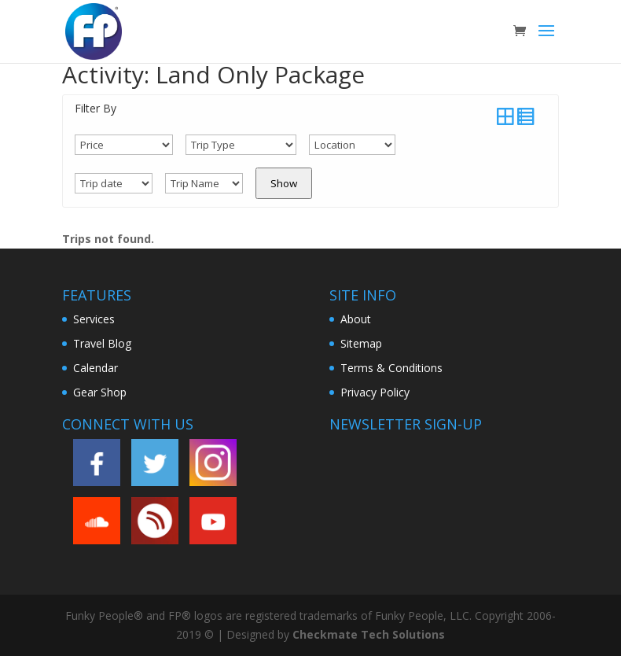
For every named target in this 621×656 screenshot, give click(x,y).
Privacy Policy (375, 392)
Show (283, 183)
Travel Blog (102, 343)
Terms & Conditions (391, 367)
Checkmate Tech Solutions (368, 634)
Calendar (95, 367)
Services (94, 318)
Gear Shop (100, 392)
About (355, 318)
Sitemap (361, 343)
